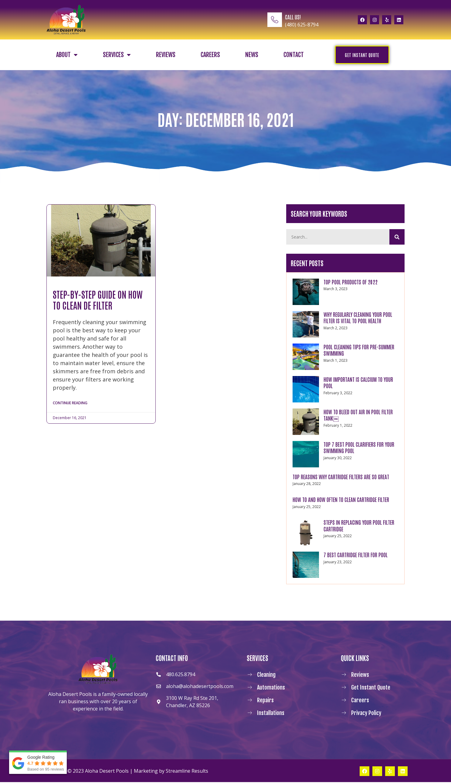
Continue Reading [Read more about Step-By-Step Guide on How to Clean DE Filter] (70, 403)
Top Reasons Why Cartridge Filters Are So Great (341, 477)
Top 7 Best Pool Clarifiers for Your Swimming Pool (359, 448)
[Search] (397, 237)
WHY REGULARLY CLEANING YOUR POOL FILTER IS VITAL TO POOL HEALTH (358, 318)
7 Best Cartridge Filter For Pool (356, 555)
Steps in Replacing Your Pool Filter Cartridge (359, 526)
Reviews (165, 55)
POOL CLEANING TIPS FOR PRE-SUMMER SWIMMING (359, 351)
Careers (210, 55)
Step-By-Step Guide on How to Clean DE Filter (98, 299)
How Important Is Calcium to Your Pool (358, 383)
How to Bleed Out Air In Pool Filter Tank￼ (358, 416)
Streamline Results (187, 771)
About (67, 55)
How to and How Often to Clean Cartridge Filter (341, 500)
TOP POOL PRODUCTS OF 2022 (351, 282)
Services (117, 55)
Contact (293, 55)
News (251, 55)
